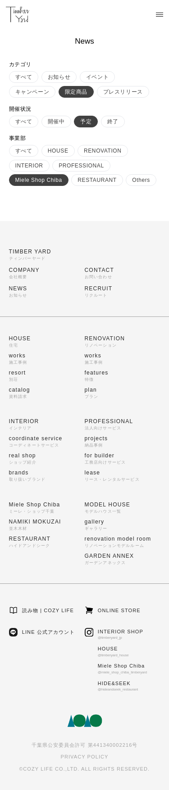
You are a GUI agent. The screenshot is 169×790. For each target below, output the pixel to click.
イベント (97, 77)
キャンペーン (32, 92)
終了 (113, 121)
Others (141, 180)
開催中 (56, 121)
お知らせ (59, 77)
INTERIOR (29, 166)
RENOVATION (103, 151)
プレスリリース (123, 92)
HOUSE (58, 151)
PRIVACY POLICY (84, 756)
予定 (85, 121)
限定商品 (76, 92)
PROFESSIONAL (81, 166)
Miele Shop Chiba (38, 180)
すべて (23, 77)
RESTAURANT (97, 180)
